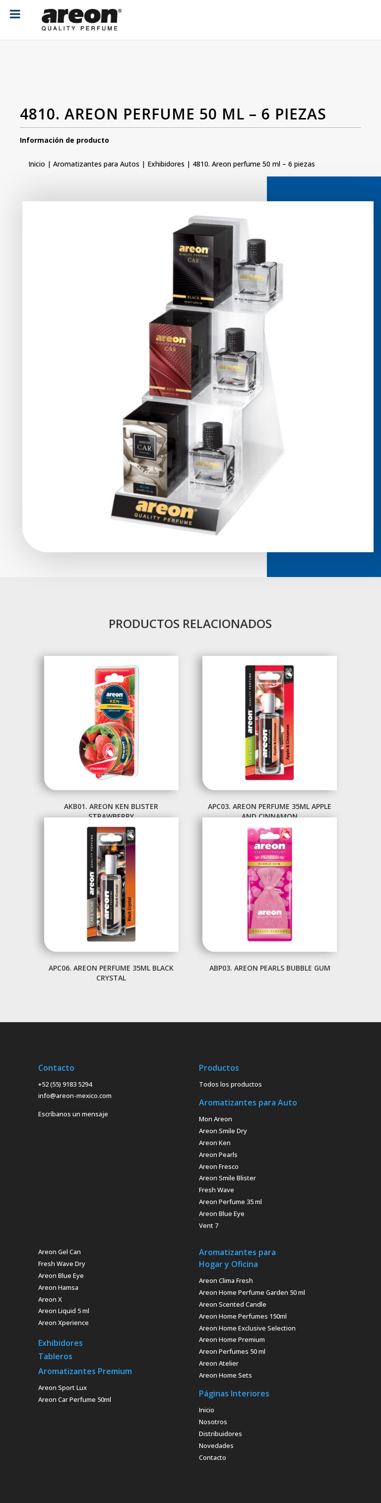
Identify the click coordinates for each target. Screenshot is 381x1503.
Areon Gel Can (59, 1251)
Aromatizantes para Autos (96, 164)
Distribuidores (220, 1433)
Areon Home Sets (225, 1375)
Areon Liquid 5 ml (63, 1310)
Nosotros (213, 1421)
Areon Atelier (219, 1363)
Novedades (216, 1445)
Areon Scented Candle (232, 1304)
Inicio (36, 164)
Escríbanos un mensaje (73, 1113)
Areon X (50, 1299)
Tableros (55, 1356)
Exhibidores (166, 164)
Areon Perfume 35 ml (230, 1201)
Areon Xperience (63, 1322)
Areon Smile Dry (223, 1130)
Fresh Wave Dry (61, 1263)
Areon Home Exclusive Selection (247, 1328)
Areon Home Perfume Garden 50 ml (252, 1292)
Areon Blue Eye (222, 1213)
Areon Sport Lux (62, 1387)
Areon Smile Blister (227, 1177)
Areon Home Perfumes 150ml (243, 1316)
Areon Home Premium (232, 1339)
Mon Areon (215, 1118)
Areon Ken (215, 1142)
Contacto (212, 1457)
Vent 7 (208, 1225)
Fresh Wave (216, 1189)
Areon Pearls (218, 1154)
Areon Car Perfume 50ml (74, 1399)
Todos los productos (230, 1084)
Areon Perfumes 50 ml (232, 1351)
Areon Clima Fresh (226, 1280)
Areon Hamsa (58, 1287)
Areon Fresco (219, 1166)
